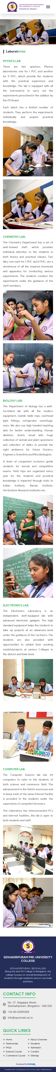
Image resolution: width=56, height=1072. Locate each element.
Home (26, 42)
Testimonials (10, 1043)
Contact (33, 1051)
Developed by (26, 1064)
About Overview (37, 1039)
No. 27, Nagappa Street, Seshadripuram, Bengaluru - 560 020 (30, 1004)
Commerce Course (14, 1055)
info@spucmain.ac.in (20, 1017)
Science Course (12, 1051)
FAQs (7, 1047)
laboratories (44, 42)
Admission (34, 1047)
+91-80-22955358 (18, 1011)
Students (34, 1043)
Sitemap (33, 1055)
